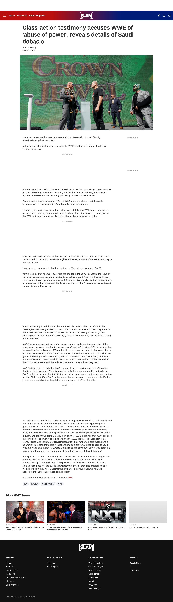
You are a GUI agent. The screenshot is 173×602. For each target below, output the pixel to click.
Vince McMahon (95, 563)
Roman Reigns (94, 589)
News (12, 15)
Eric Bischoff (94, 574)
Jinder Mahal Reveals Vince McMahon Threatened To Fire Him (64, 528)
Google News (135, 563)
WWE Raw (92, 585)
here (70, 477)
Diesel (91, 581)
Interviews (10, 574)
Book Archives (12, 585)
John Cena (93, 578)
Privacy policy (53, 567)
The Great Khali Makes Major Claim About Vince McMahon (25, 528)
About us (51, 563)
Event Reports (37, 15)
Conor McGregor (95, 567)
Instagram (134, 570)
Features (22, 15)
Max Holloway (94, 570)
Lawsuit (34, 484)
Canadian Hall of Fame (16, 578)
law (25, 484)
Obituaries (10, 581)
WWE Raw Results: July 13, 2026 (143, 527)
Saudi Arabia (48, 484)
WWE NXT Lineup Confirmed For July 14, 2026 (106, 528)
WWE (60, 484)
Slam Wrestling (29, 47)
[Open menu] (4, 15)
